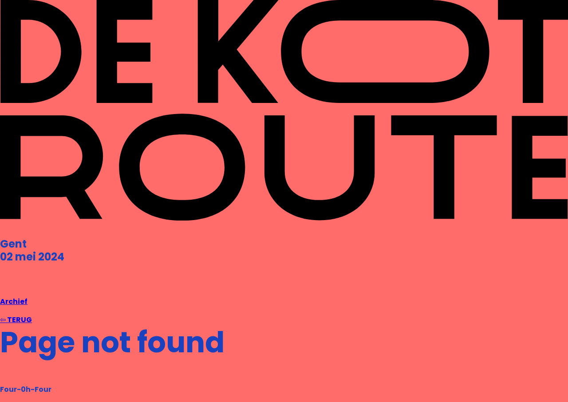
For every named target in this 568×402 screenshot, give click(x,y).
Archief (14, 301)
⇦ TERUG (16, 320)
